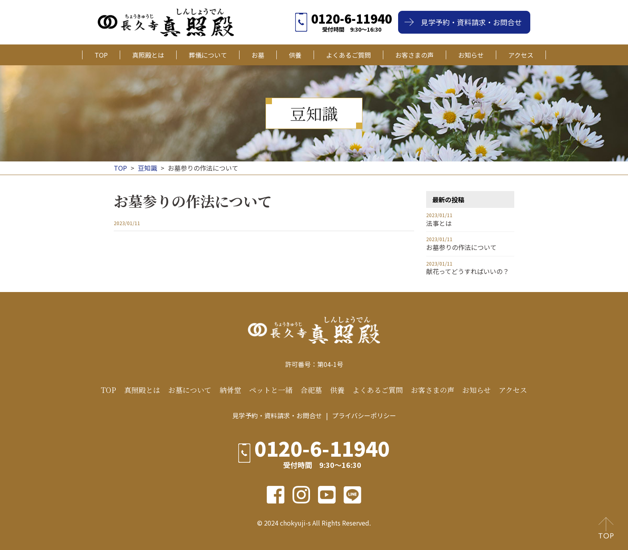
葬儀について (208, 55)
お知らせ (471, 55)
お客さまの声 (414, 55)
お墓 (258, 55)
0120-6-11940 (351, 18)
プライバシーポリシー (364, 415)
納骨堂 (230, 390)
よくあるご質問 (348, 55)
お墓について (189, 390)
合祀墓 (311, 390)
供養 (295, 55)
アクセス (520, 55)
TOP (101, 55)
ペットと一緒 (270, 390)
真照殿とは (148, 55)
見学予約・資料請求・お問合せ (471, 22)
